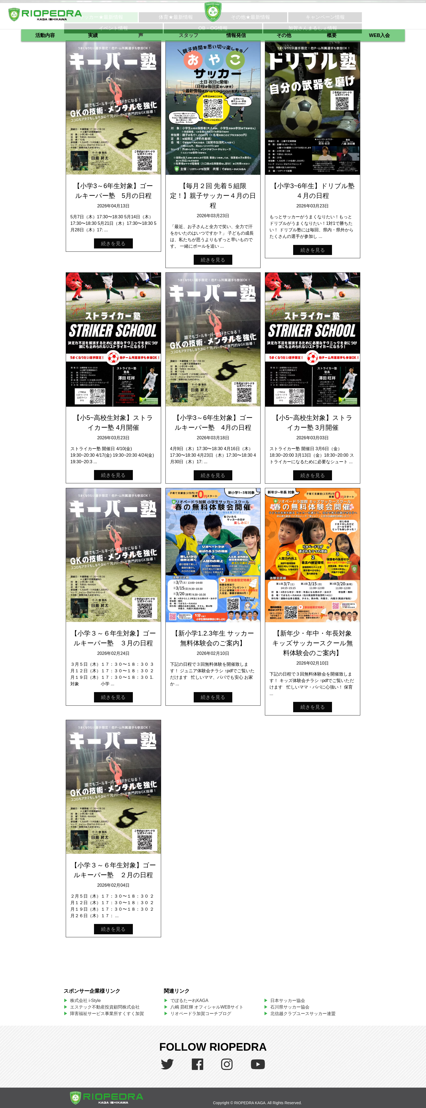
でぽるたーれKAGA (189, 1000)
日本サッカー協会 (287, 1000)
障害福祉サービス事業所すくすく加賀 (107, 1013)
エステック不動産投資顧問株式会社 (105, 1007)
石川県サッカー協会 (289, 1007)
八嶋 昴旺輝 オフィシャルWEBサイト (209, 1007)
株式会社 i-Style (85, 1000)
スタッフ (188, 35)
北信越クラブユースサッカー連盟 (303, 1013)
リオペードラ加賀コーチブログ (200, 1013)
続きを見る (113, 243)
